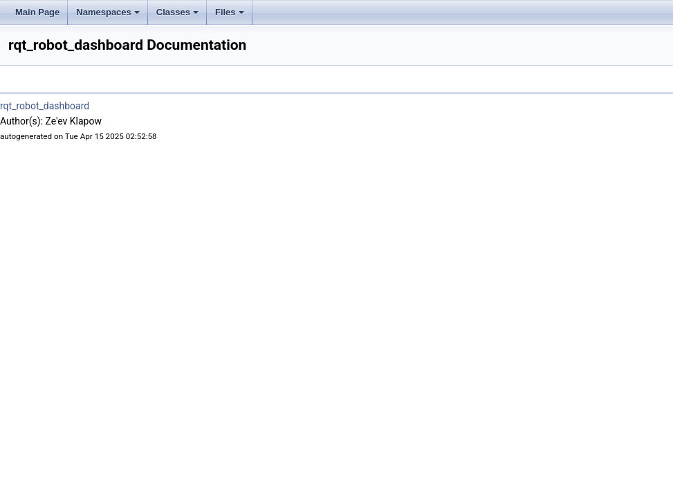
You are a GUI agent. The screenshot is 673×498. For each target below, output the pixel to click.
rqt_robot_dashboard (44, 105)
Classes (177, 12)
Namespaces (108, 12)
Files (229, 12)
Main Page (37, 12)
